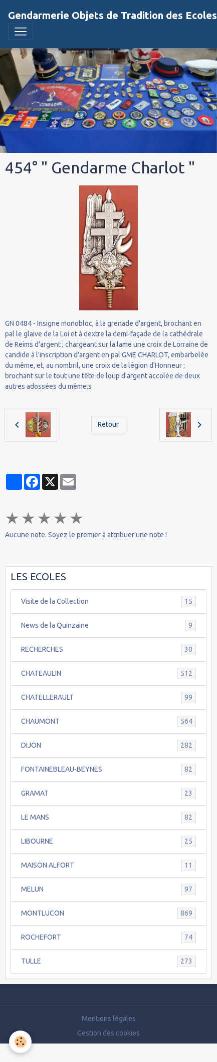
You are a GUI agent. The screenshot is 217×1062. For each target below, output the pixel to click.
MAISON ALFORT (108, 865)
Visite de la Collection (108, 601)
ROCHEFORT (108, 937)
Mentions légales (109, 1019)
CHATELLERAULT (108, 697)
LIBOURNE (108, 841)
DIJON (108, 745)
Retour (108, 424)
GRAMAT (108, 793)
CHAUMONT (108, 721)
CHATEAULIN (108, 673)
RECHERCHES (108, 649)
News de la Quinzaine (108, 625)
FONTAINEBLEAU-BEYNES (108, 769)
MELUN (108, 889)
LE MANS (108, 817)
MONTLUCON (108, 913)
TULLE (108, 961)
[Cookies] (20, 1042)
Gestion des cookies (108, 1033)
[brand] (112, 15)
